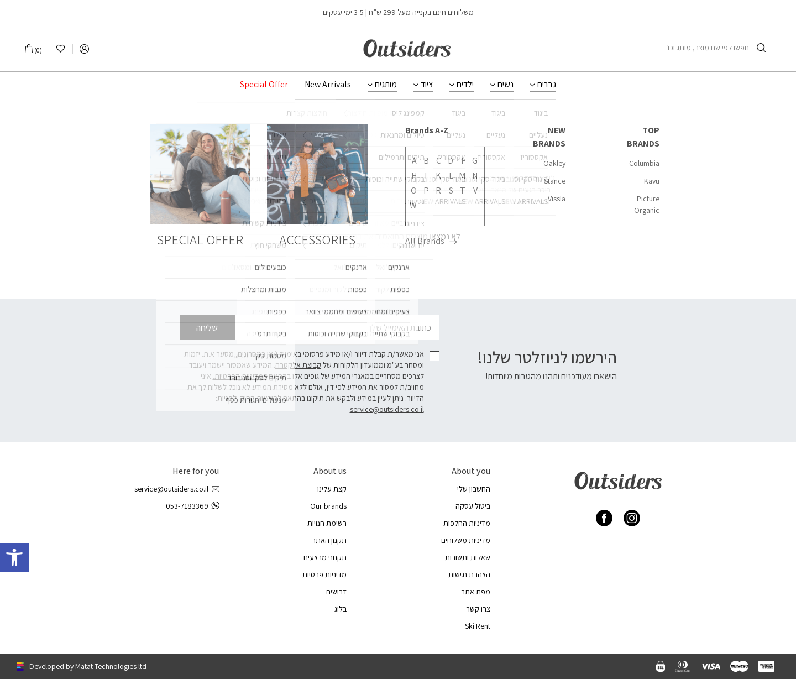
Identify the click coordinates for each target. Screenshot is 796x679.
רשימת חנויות (327, 523)
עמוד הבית (431, 125)
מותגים (386, 84)
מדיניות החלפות (466, 523)
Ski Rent (477, 626)
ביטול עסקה (472, 506)
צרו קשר (478, 609)
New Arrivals (328, 84)
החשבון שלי (473, 489)
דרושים (336, 592)
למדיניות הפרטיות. (240, 376)
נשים (506, 84)
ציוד (427, 84)
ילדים (465, 84)
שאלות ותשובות (467, 557)
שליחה (207, 327)
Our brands (328, 506)
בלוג (340, 609)
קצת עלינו (332, 489)
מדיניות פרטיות (324, 574)
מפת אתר (475, 592)
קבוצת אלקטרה (298, 365)
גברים (546, 84)
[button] (14, 557)
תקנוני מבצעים (325, 557)
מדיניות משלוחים (465, 540)
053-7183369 (192, 506)
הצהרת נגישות (469, 574)
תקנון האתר (329, 540)
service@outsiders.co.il (387, 409)
